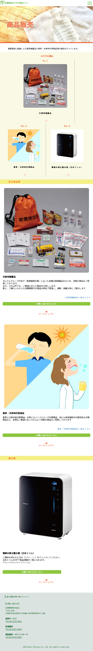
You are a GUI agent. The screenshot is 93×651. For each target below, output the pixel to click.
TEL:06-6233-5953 (13, 629)
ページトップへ (47, 313)
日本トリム (30, 557)
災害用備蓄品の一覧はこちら (77, 297)
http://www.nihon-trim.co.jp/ (17, 562)
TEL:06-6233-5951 (13, 621)
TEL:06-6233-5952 (13, 637)
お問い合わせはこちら (46, 303)
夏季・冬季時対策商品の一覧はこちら (74, 429)
